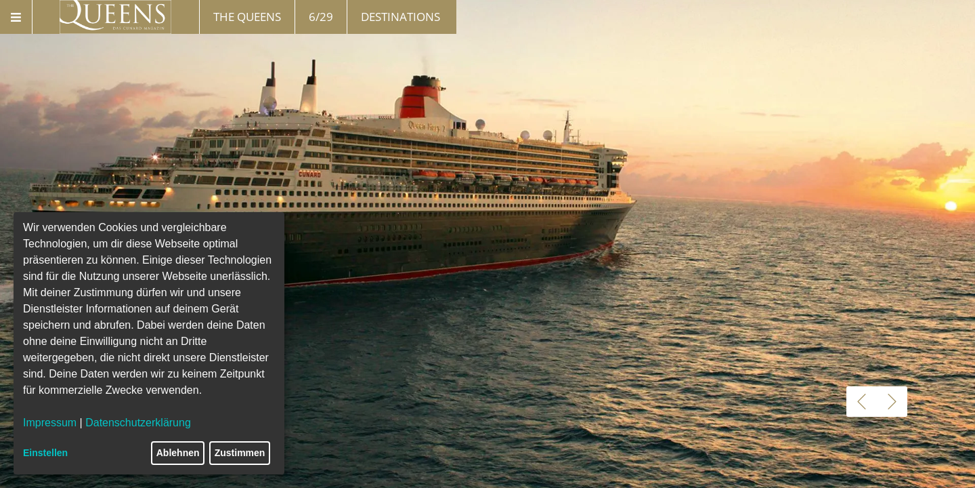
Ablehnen (178, 452)
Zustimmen (240, 452)
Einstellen (45, 452)
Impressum (50, 422)
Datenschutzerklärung (138, 422)
